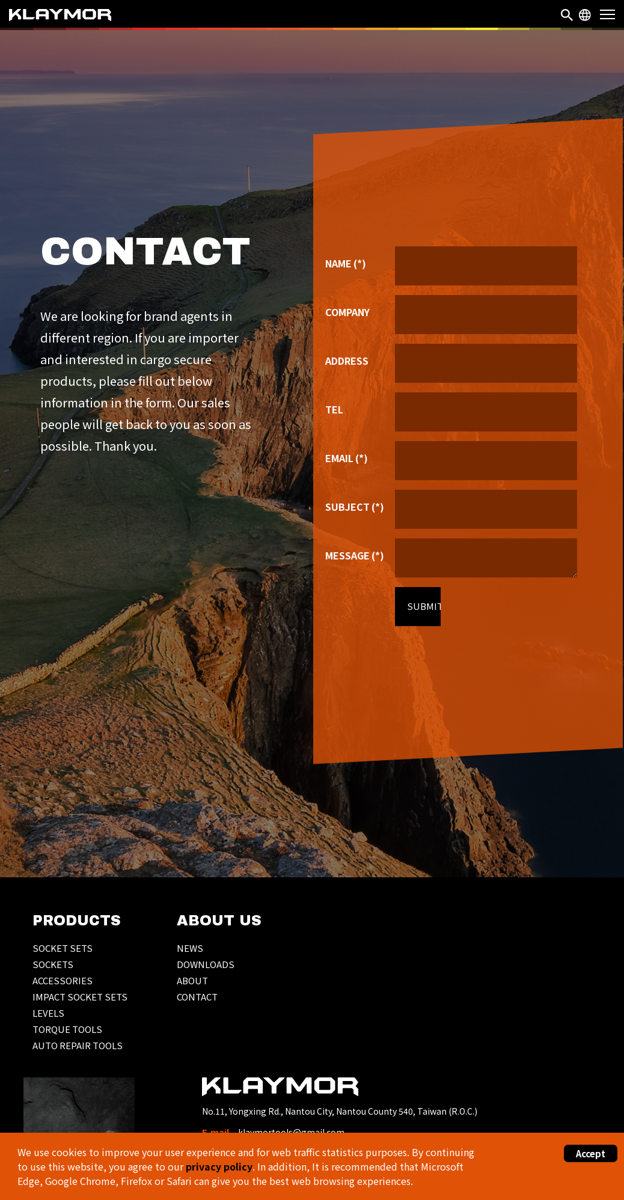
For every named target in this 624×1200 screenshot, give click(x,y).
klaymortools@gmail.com (291, 1132)
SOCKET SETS (62, 948)
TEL (334, 410)
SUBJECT (354, 508)
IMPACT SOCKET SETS (79, 996)
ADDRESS (347, 362)
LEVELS (48, 1013)
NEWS (190, 948)
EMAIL (346, 459)
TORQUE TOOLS (67, 1029)
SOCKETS (52, 964)
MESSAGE (354, 556)
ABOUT (192, 980)
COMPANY (347, 313)
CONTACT (197, 996)
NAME (345, 264)
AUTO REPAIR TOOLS (77, 1045)
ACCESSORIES (62, 980)
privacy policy (219, 1166)
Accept (590, 1153)
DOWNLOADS (205, 964)
